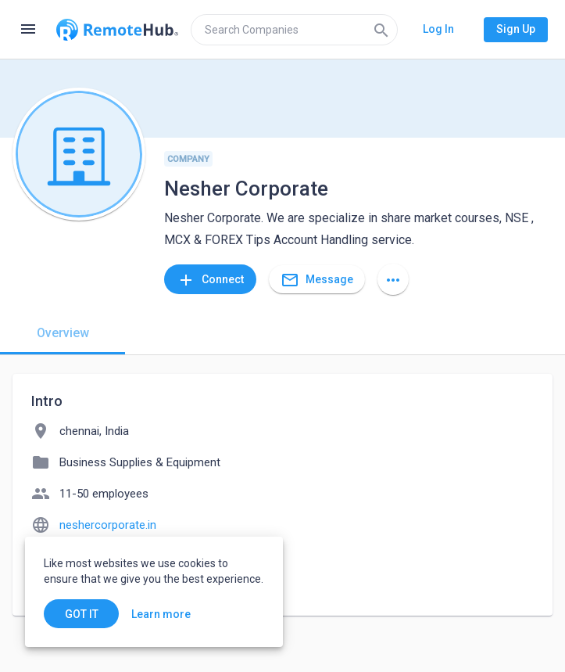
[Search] (381, 29)
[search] (294, 29)
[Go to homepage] (117, 29)
